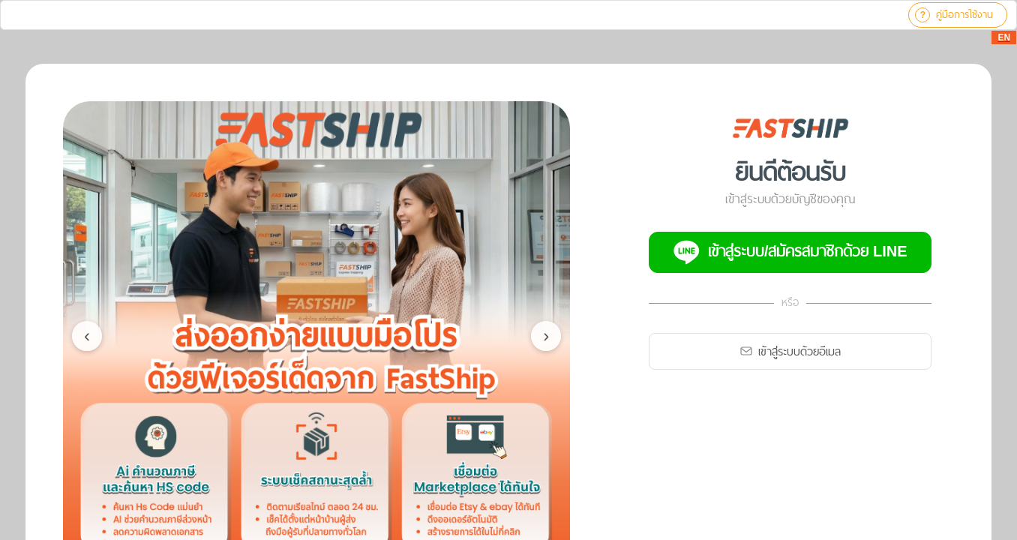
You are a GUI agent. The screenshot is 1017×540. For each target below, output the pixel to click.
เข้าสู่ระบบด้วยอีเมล (790, 351)
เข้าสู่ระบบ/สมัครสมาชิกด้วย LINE (791, 252)
